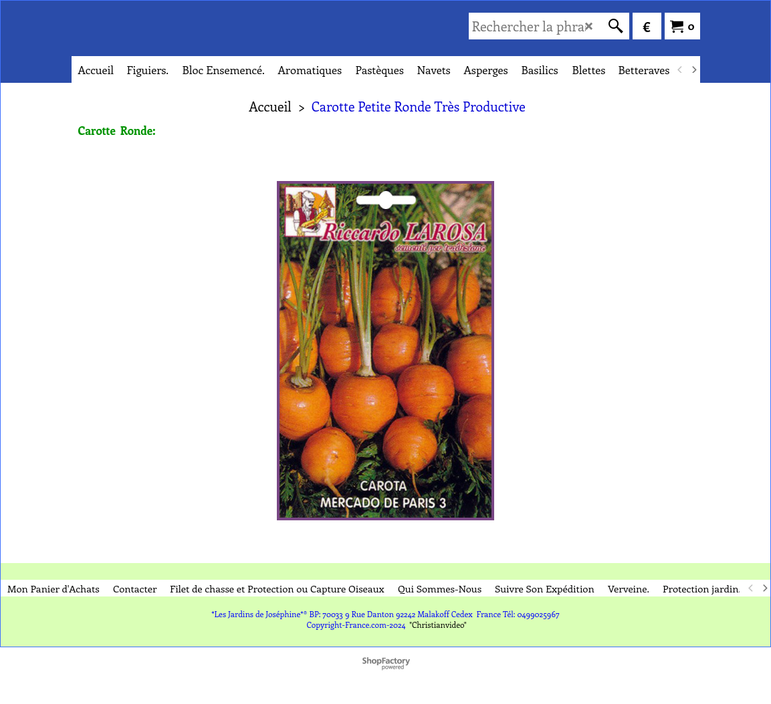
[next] (694, 69)
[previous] (681, 69)
